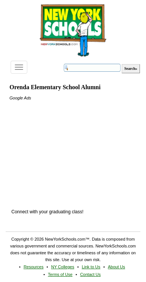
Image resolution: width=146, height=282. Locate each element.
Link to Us (91, 267)
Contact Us (90, 274)
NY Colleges (62, 267)
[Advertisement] (66, 148)
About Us (116, 267)
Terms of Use (60, 274)
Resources (34, 267)
